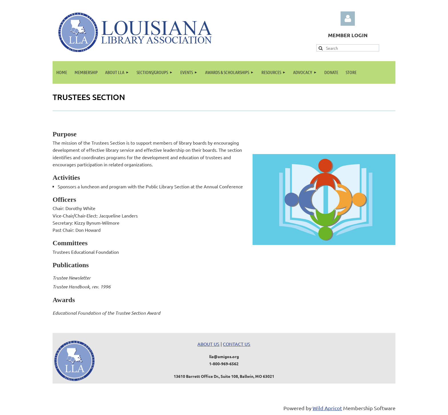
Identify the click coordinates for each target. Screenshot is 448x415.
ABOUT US (208, 344)
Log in (348, 18)
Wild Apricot (327, 408)
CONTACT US (236, 344)
